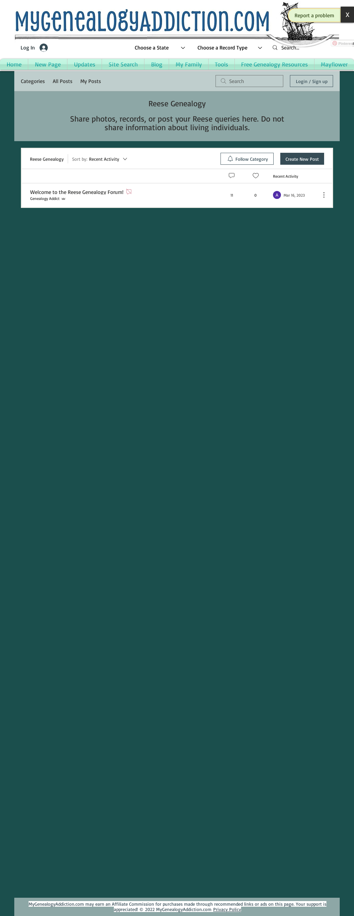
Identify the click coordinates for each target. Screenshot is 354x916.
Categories (33, 81)
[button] (314, 15)
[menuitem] (247, 159)
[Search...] (309, 47)
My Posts (90, 81)
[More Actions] (320, 195)
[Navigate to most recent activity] (294, 195)
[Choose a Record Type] (230, 47)
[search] (249, 81)
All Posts (62, 81)
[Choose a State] (160, 47)
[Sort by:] (100, 159)
